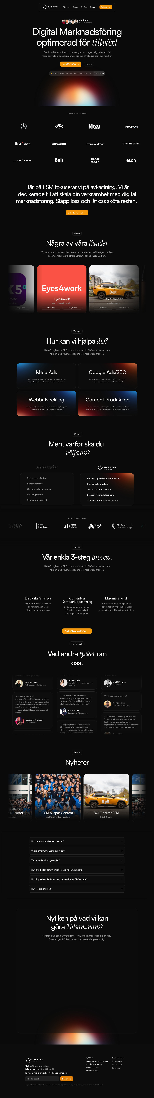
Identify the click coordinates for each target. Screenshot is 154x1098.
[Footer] (77, 865)
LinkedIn (118, 1068)
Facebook (118, 1065)
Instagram (118, 1061)
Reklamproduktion (92, 1067)
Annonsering (97, 1064)
